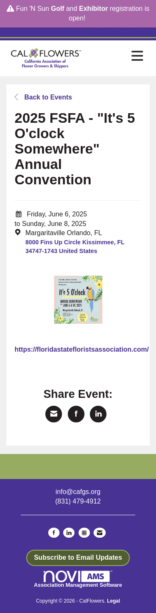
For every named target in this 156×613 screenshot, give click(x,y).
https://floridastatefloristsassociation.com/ (82, 349)
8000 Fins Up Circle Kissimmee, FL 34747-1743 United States (74, 246)
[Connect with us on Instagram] (84, 533)
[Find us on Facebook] (53, 533)
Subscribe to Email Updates (78, 557)
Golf (57, 8)
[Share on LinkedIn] (98, 414)
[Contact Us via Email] (100, 533)
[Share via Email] (53, 414)
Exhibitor (93, 8)
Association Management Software (78, 579)
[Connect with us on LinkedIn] (68, 533)
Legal (113, 601)
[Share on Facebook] (76, 414)
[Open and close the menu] (117, 57)
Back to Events (43, 97)
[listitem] (99, 32)
